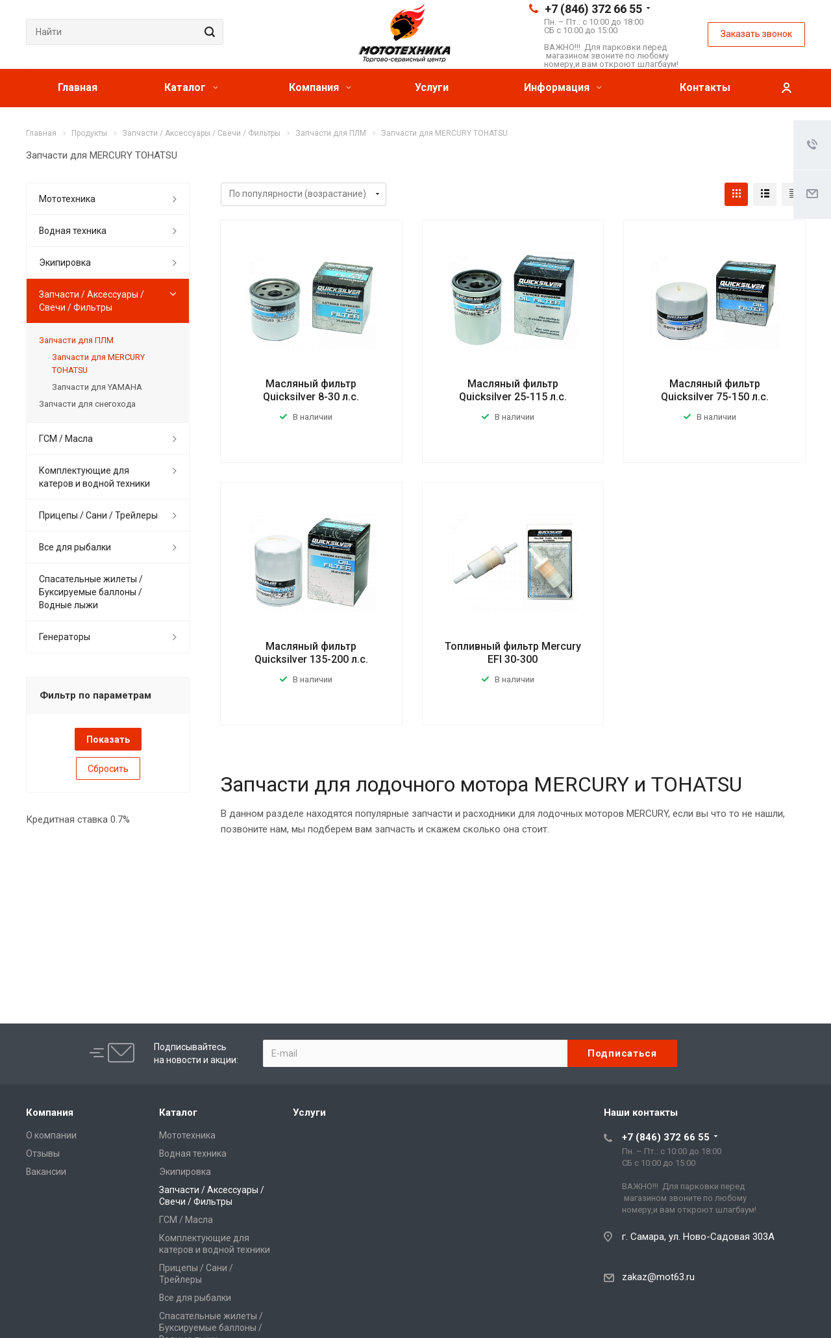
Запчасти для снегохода (87, 404)
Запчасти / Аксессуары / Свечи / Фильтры (91, 301)
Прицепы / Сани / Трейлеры (98, 515)
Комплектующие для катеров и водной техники (94, 477)
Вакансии (46, 1171)
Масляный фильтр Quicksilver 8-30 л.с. (311, 390)
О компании (51, 1135)
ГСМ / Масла (66, 438)
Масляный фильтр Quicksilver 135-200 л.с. (311, 652)
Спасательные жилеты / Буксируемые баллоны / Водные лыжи (91, 592)
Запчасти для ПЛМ (76, 340)
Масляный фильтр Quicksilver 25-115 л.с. (513, 390)
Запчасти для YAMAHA (97, 387)
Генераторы (64, 637)
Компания (320, 87)
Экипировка (65, 262)
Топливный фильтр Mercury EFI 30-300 (513, 652)
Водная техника (72, 230)
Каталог (191, 87)
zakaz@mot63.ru (658, 1277)
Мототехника (67, 199)
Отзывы (43, 1153)
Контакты (705, 87)
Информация (563, 87)
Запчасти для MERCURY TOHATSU (98, 363)
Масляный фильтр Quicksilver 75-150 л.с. (715, 390)
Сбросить (108, 769)
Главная (77, 87)
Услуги (432, 87)
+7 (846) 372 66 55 (593, 9)
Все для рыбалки (75, 547)
